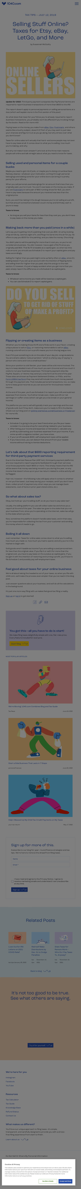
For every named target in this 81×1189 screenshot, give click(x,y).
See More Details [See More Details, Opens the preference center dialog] (47, 1181)
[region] (39, 1172)
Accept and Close (65, 1181)
